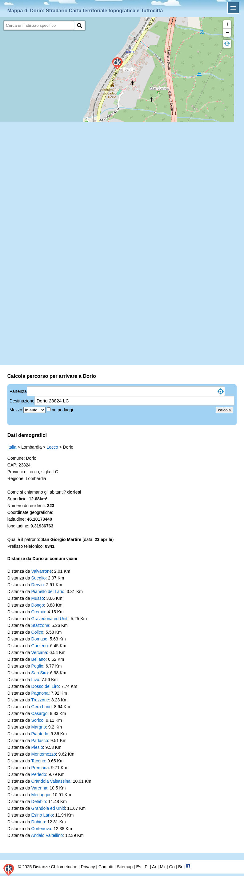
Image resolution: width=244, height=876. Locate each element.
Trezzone (40, 699)
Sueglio (38, 577)
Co (172, 866)
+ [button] (227, 24)
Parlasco (39, 740)
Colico (37, 632)
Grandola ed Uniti (48, 808)
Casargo (39, 713)
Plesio (37, 747)
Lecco (52, 447)
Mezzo (16, 409)
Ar (154, 866)
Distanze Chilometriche (55, 866)
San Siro (39, 672)
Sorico (37, 720)
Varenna (39, 787)
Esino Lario (42, 815)
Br (180, 866)
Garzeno (39, 645)
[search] (39, 25)
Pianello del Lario (47, 591)
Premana (40, 767)
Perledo (38, 774)
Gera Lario (41, 706)
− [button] (227, 32)
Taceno (38, 760)
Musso (37, 598)
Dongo (37, 605)
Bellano (38, 659)
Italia (12, 447)
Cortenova (41, 828)
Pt (147, 866)
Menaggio (40, 794)
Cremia (38, 611)
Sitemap (125, 866)
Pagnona (40, 693)
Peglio (37, 666)
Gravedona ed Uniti (50, 618)
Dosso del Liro (45, 686)
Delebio (38, 801)
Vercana (39, 652)
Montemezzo (43, 754)
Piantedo (39, 733)
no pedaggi (63, 409)
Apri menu (233, 8)
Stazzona (40, 625)
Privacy (88, 866)
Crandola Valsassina (50, 781)
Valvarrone (41, 571)
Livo (35, 679)
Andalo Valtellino (47, 835)
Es (138, 866)
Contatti (105, 866)
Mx (163, 866)
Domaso (39, 638)
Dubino (38, 821)
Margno (38, 727)
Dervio (37, 584)
